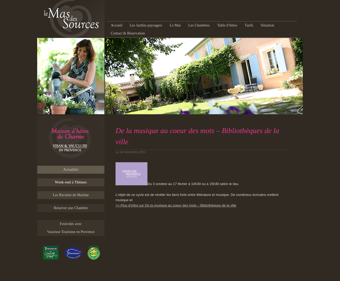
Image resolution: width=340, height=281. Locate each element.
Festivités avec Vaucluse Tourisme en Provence (71, 228)
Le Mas (175, 25)
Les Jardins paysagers (146, 25)
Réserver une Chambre (71, 208)
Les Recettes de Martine (71, 195)
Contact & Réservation (128, 33)
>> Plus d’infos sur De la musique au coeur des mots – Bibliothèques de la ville (176, 205)
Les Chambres (199, 25)
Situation (267, 25)
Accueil (116, 25)
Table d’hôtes (227, 25)
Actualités (70, 170)
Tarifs (249, 25)
